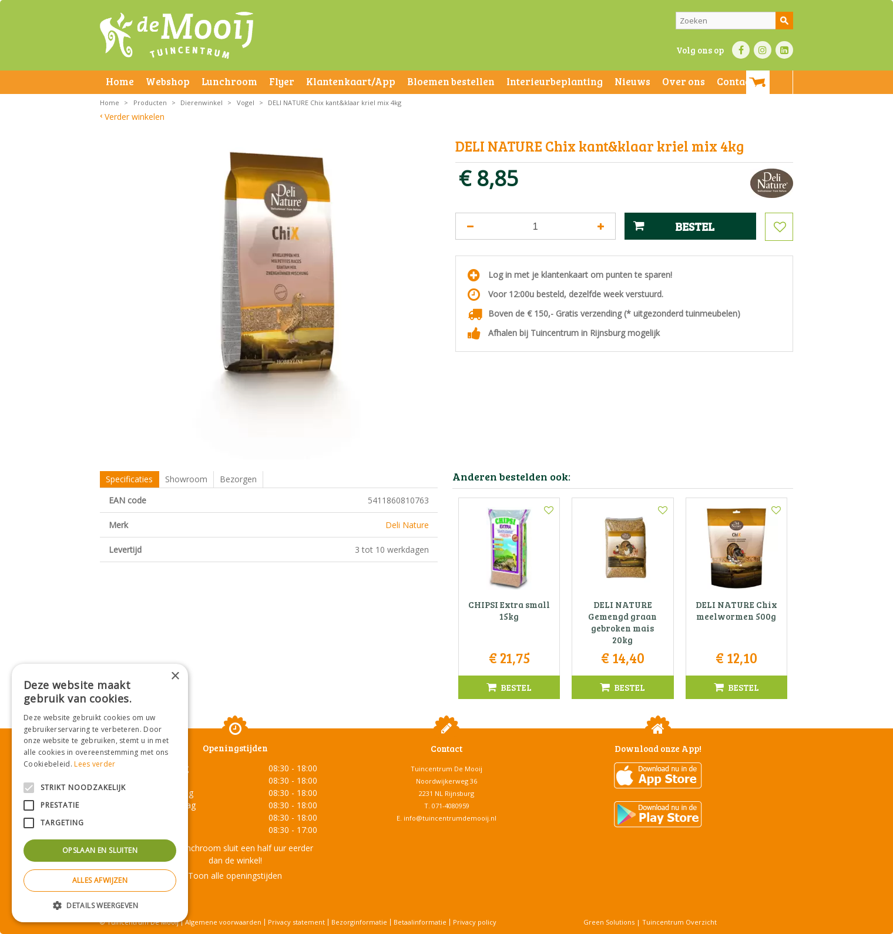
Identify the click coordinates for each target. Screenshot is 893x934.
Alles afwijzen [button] (100, 880)
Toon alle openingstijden (235, 875)
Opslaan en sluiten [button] (99, 850)
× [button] (174, 676)
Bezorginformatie (359, 922)
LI (784, 50)
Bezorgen (238, 479)
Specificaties (129, 479)
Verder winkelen (134, 116)
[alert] (100, 793)
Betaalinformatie (420, 922)
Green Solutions (608, 922)
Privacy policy (474, 922)
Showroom (186, 479)
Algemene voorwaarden (223, 922)
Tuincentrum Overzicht (679, 922)
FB (741, 50)
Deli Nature (407, 524)
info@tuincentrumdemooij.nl (450, 818)
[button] (100, 905)
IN (762, 50)
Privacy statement (296, 922)
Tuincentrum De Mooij (446, 768)
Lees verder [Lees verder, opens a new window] (94, 764)
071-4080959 (450, 805)
